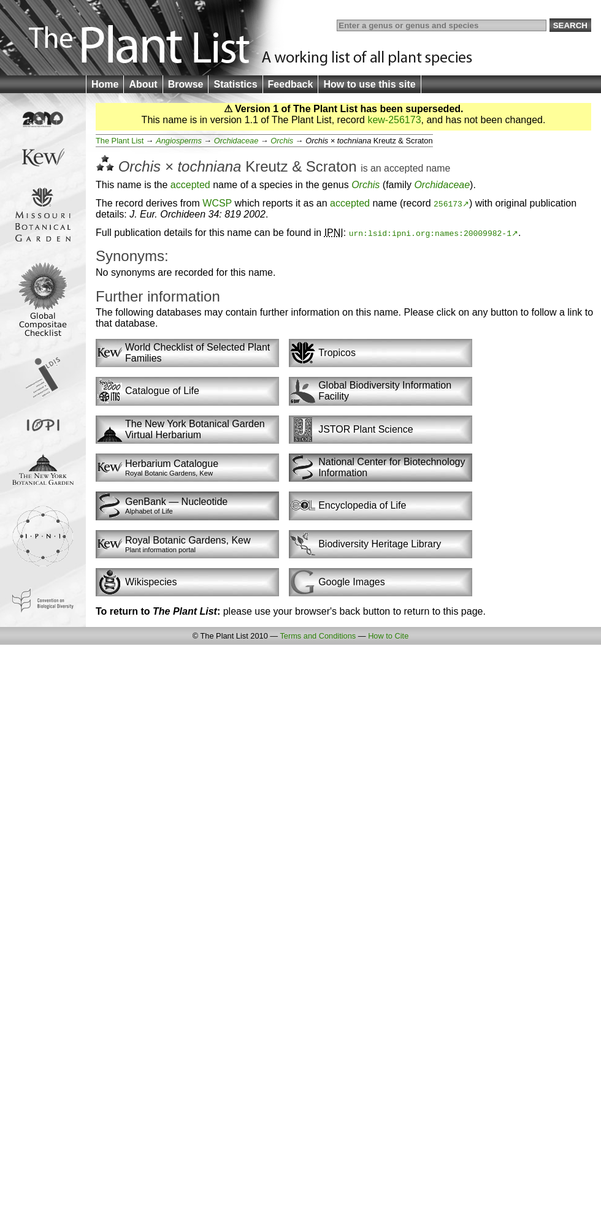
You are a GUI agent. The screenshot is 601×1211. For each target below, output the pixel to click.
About (143, 84)
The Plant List (120, 140)
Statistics (235, 84)
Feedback (290, 84)
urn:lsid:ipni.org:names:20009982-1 (430, 232)
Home (104, 84)
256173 (448, 203)
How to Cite (388, 635)
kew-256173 (394, 120)
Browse (186, 84)
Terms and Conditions (318, 635)
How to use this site (369, 84)
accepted (403, 168)
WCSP (217, 203)
